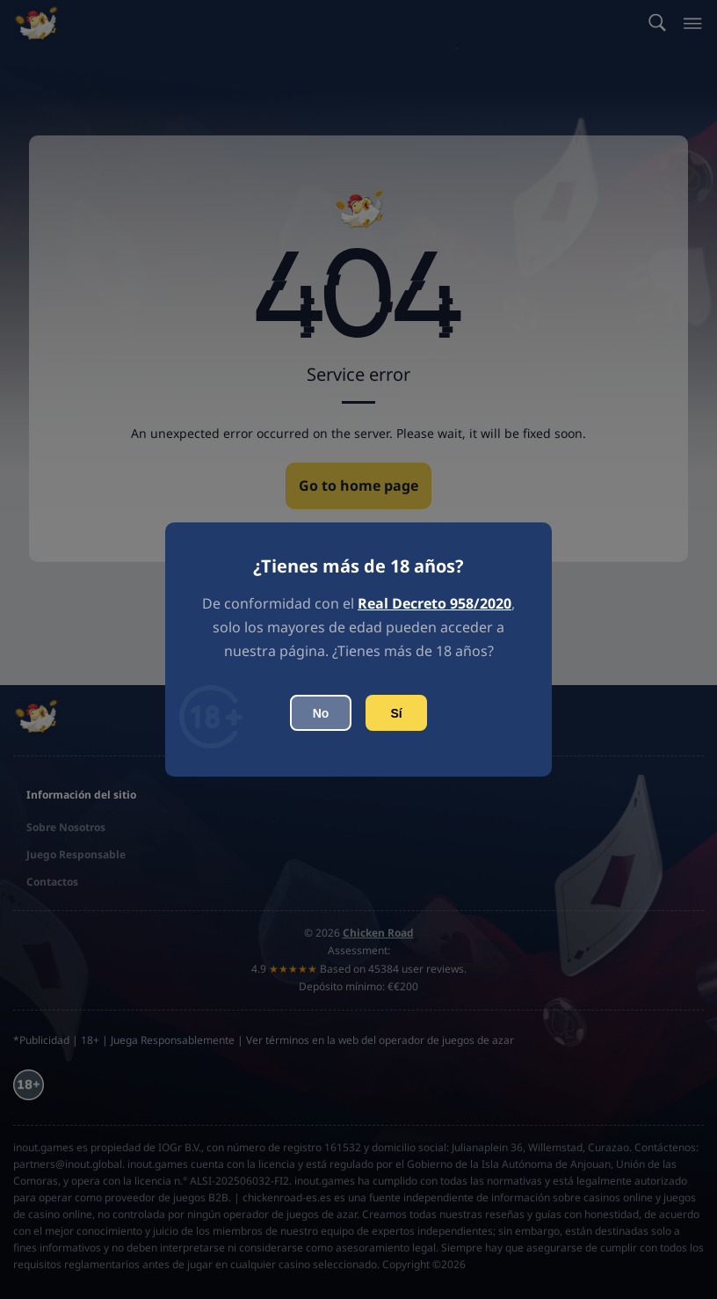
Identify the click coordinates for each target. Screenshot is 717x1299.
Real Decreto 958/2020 (434, 603)
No (321, 713)
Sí (396, 713)
